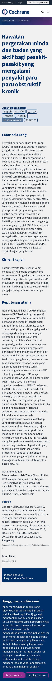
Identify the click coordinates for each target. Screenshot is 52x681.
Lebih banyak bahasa (38, 2)
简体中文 (31, 120)
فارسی (32, 111)
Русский (21, 115)
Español (19, 111)
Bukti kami (23, 20)
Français (8, 115)
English (20, 2)
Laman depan (8, 20)
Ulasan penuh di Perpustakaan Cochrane (18, 576)
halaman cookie (28, 666)
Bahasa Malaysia (8, 2)
